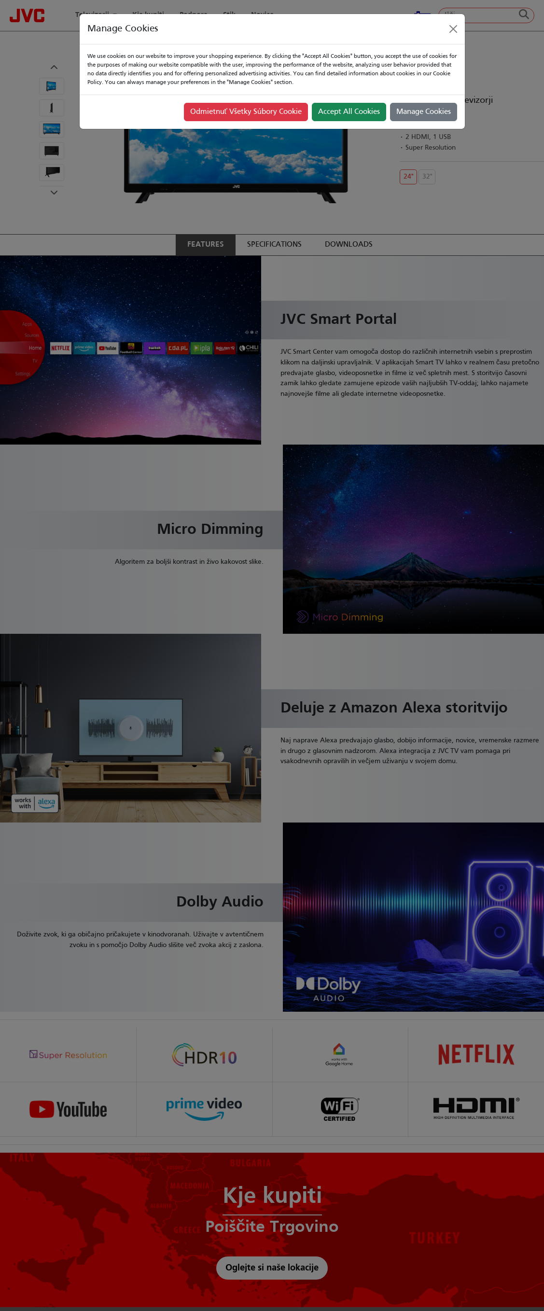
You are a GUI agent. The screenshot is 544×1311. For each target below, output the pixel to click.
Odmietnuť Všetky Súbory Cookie (246, 112)
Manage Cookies (423, 112)
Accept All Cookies (349, 112)
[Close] (453, 29)
